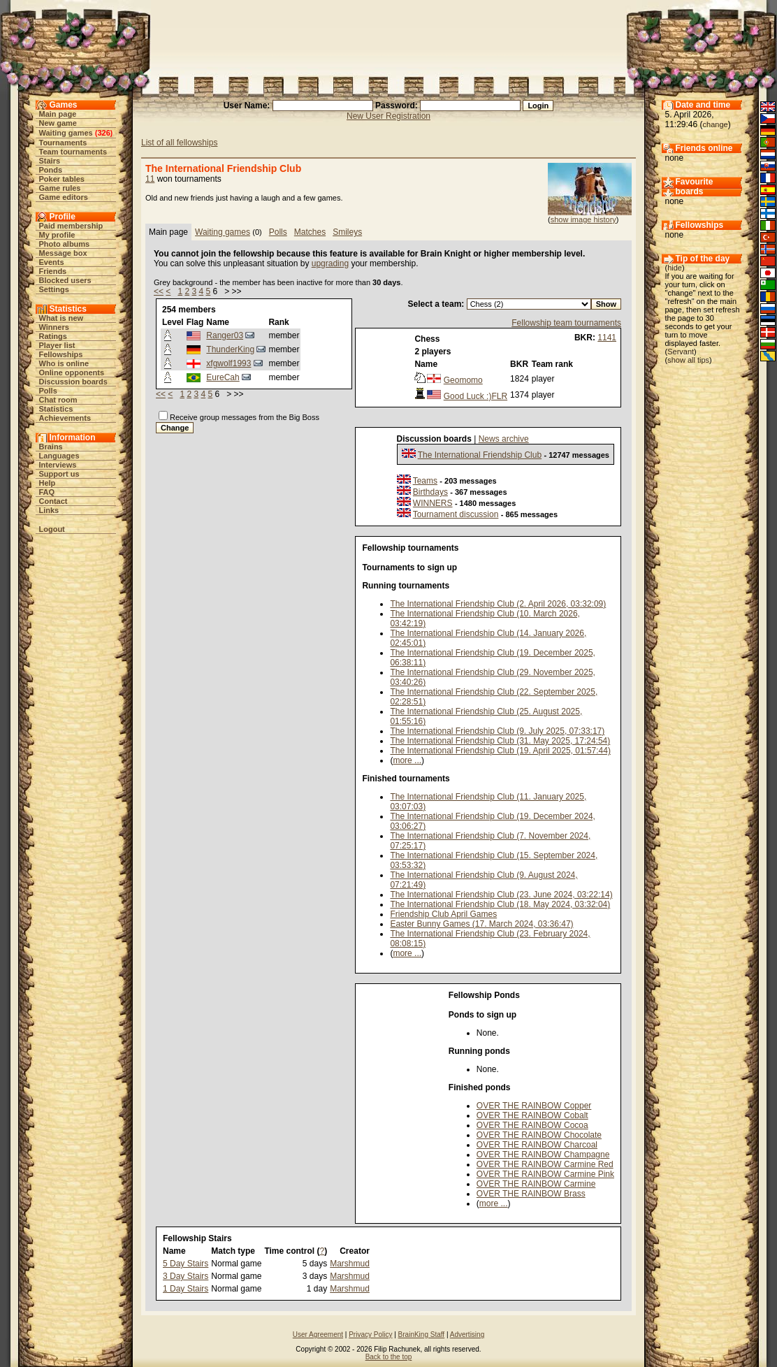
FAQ (47, 492)
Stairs (50, 161)
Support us (59, 474)
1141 (606, 337)
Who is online (64, 363)
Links (49, 510)
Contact (53, 501)
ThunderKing (230, 349)
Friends (53, 271)
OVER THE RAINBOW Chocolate (539, 1135)
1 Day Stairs (185, 1289)
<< (159, 291)
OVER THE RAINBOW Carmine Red (545, 1164)
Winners (54, 327)
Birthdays (430, 492)
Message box (63, 253)
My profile (57, 235)
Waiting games (66, 133)
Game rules (60, 188)
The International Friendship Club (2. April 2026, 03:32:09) (498, 604)
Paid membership (71, 226)
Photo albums (64, 244)
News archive (504, 439)
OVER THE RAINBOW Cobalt (532, 1115)
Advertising (467, 1334)
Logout (52, 529)
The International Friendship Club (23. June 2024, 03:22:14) (501, 894)
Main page (58, 114)
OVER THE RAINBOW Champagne (543, 1154)
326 (103, 133)
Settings (54, 289)
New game (58, 123)
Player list (57, 345)
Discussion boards (73, 381)
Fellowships (61, 354)
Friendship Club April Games (443, 914)
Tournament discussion (456, 514)
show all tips (688, 360)
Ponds (51, 170)
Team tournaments (73, 151)
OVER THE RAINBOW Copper (534, 1106)
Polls (48, 390)
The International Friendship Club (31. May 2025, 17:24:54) (500, 741)
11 (149, 179)
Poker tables (62, 179)
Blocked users (65, 280)
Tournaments (63, 142)
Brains (51, 446)
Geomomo (463, 380)
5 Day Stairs (185, 1263)
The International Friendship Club (480, 455)
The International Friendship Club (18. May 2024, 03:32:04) (500, 904)
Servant (680, 351)
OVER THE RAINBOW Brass (531, 1194)
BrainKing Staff (421, 1334)
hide (674, 267)
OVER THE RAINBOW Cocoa (532, 1125)
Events (51, 262)
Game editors (63, 197)
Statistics (56, 409)
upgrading (330, 263)
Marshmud (350, 1263)
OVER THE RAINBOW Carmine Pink (545, 1174)
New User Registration (388, 116)
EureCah (222, 377)
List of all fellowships (179, 142)
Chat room (58, 400)
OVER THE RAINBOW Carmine (536, 1184)
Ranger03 (224, 335)
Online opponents (72, 372)
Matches (310, 232)
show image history (583, 219)
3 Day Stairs (185, 1276)
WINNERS (433, 503)
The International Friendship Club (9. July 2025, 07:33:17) (497, 731)
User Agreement (318, 1334)
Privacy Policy (370, 1334)
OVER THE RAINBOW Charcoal (537, 1145)
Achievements (65, 418)
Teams (425, 481)
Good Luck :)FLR (475, 396)
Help (47, 483)
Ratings (53, 336)
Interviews (58, 465)
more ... (407, 760)
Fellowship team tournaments (566, 323)
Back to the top (388, 1357)
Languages (59, 455)
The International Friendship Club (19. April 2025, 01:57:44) (500, 750)
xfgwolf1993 (228, 363)
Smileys (347, 232)
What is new (61, 318)
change (715, 124)
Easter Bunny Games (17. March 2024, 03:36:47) (481, 924)
